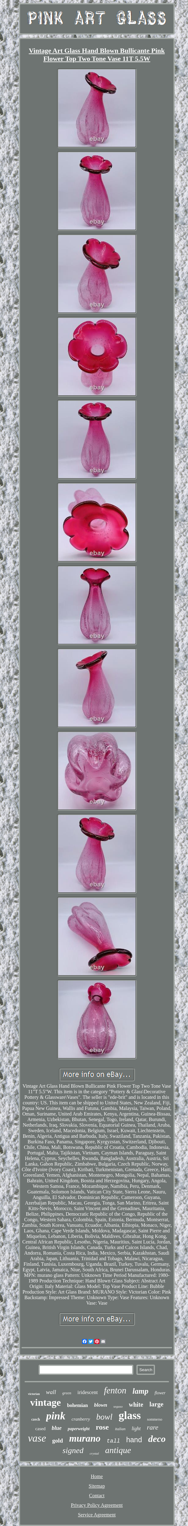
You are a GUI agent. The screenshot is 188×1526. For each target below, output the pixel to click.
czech (35, 1419)
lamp (140, 1391)
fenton (115, 1390)
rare (152, 1427)
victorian (34, 1394)
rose (102, 1427)
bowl (104, 1417)
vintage (45, 1402)
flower (160, 1393)
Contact (97, 1495)
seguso (118, 1406)
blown (100, 1405)
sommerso (154, 1419)
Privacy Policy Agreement (97, 1505)
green (66, 1393)
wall (51, 1392)
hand (134, 1440)
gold (57, 1440)
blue (56, 1428)
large (156, 1404)
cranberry (81, 1419)
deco (157, 1439)
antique (118, 1450)
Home (97, 1476)
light (136, 1428)
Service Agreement (96, 1514)
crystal (94, 1453)
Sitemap (97, 1486)
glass (130, 1415)
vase (37, 1438)
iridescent (87, 1392)
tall (113, 1441)
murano (85, 1438)
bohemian (77, 1405)
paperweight (79, 1428)
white (136, 1404)
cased (40, 1428)
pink (55, 1416)
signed (73, 1450)
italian (120, 1428)
